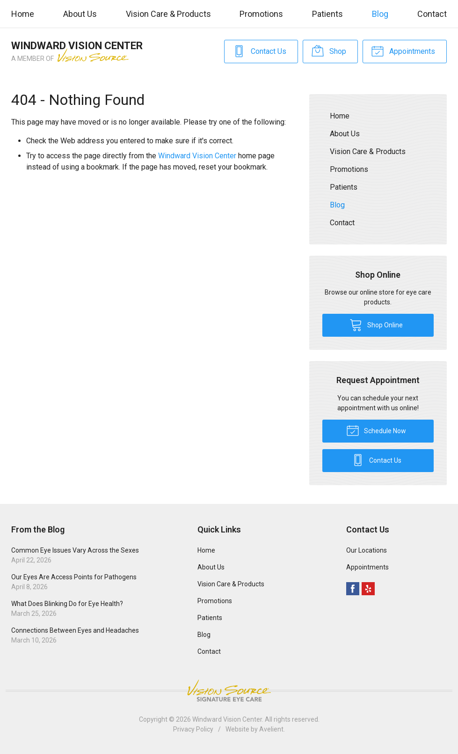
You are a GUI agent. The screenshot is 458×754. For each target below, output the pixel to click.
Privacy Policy (193, 729)
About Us (80, 14)
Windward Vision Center (197, 155)
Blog (380, 14)
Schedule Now (376, 429)
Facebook (352, 588)
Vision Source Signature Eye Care (229, 691)
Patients (327, 14)
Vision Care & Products (168, 14)
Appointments (403, 50)
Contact (432, 14)
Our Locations (366, 550)
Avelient (271, 729)
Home (22, 14)
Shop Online (376, 324)
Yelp (368, 588)
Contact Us (259, 50)
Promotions (261, 14)
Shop (328, 50)
